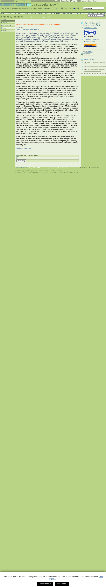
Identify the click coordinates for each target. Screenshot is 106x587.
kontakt (84, 167)
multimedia (5, 31)
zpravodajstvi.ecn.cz (32, 17)
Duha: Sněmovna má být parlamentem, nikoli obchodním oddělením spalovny (94, 70)
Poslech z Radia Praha (89, 55)
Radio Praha (34, 29)
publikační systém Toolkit (44, 171)
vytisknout (87, 52)
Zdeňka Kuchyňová (22, 29)
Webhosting (19, 171)
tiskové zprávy (6, 25)
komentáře (4, 22)
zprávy (3, 19)
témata (3, 28)
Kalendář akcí (65, 1)
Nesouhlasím (45, 584)
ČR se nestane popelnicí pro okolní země (96, 66)
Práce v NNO (75, 1)
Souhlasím (61, 584)
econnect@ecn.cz (74, 172)
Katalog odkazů (86, 1)
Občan (95, 1)
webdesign (29, 171)
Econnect (58, 171)
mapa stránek (95, 167)
